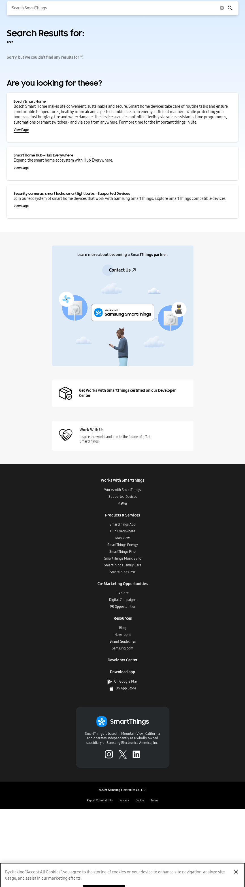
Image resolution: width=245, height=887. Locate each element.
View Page (21, 130)
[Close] (236, 877)
